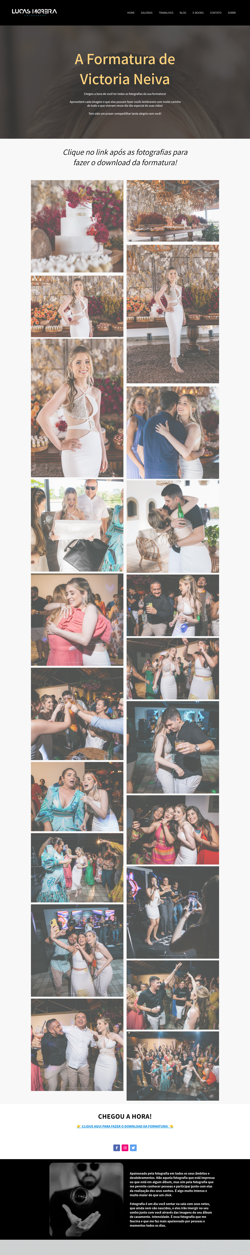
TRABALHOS (166, 12)
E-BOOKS (198, 12)
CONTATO (215, 12)
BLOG (183, 12)
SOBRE (232, 12)
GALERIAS (147, 12)
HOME (131, 12)
